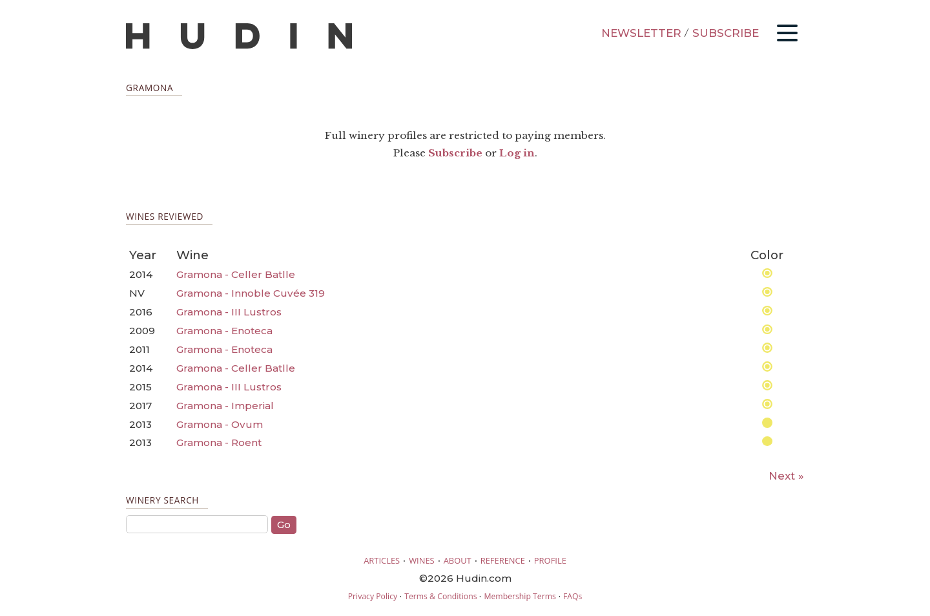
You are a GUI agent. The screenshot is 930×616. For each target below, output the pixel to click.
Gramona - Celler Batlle (235, 274)
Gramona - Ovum (219, 424)
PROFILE (550, 560)
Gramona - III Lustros (229, 312)
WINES (422, 560)
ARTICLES (382, 560)
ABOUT (457, 560)
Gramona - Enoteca (224, 330)
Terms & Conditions (440, 596)
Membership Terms (519, 596)
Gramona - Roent (219, 442)
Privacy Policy (372, 596)
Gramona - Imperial (225, 405)
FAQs (572, 596)
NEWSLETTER (641, 33)
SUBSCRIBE (725, 33)
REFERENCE (502, 560)
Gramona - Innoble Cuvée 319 (250, 293)
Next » (786, 475)
